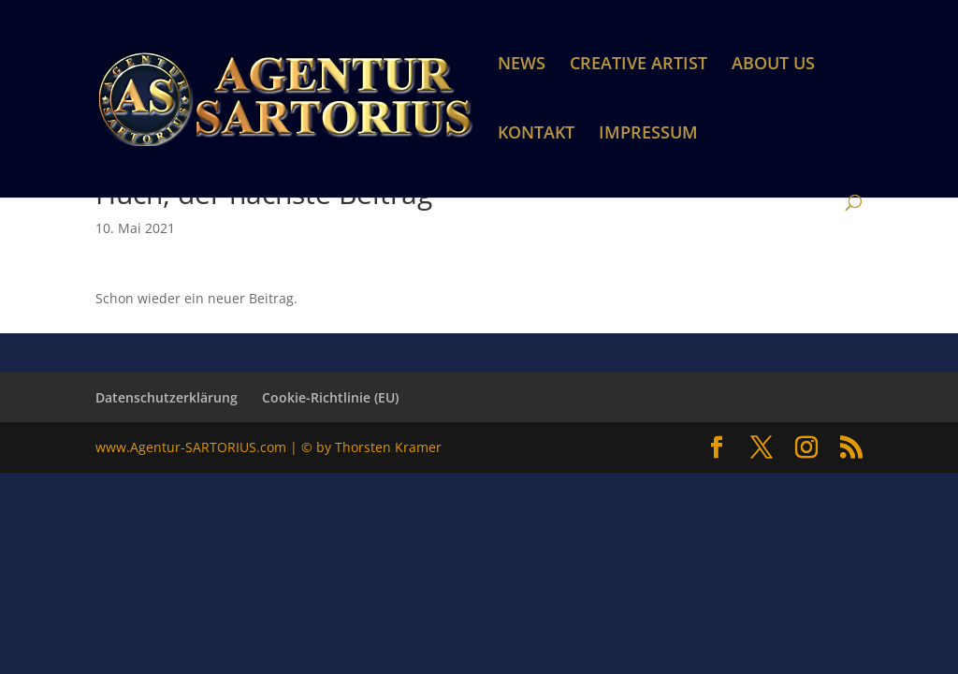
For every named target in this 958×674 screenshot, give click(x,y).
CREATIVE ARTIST (638, 65)
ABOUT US (773, 65)
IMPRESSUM (648, 134)
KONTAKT (536, 134)
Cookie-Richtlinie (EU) (330, 397)
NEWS (521, 65)
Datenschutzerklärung (166, 397)
